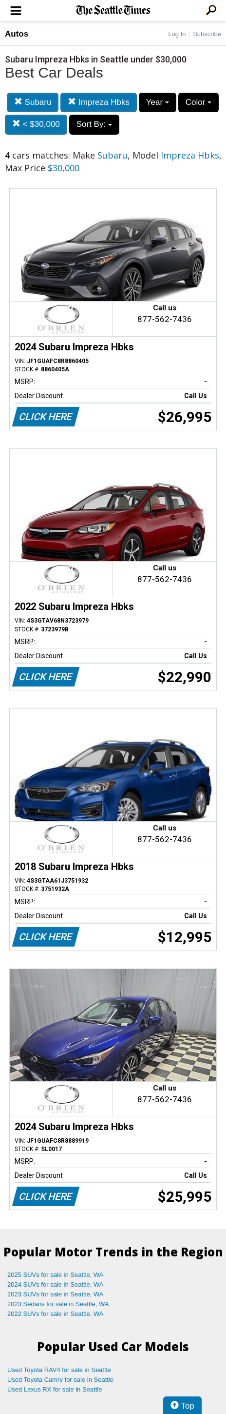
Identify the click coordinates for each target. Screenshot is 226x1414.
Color (198, 102)
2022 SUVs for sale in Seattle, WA (55, 1313)
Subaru (33, 102)
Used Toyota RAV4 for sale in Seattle (59, 1370)
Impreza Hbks (99, 102)
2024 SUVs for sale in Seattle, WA (55, 1284)
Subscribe (207, 34)
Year (157, 102)
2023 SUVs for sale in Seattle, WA (55, 1294)
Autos (16, 34)
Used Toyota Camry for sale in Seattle (60, 1379)
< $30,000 (36, 124)
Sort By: (94, 124)
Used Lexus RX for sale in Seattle (54, 1389)
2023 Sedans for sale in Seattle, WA (58, 1304)
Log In (177, 34)
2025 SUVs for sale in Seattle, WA (55, 1274)
